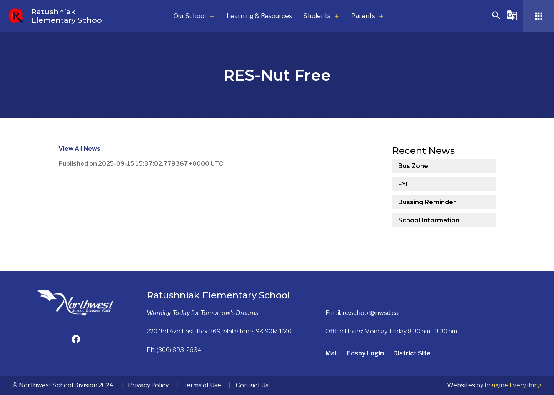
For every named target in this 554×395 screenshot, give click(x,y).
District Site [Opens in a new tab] (412, 353)
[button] (496, 18)
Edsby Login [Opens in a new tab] (365, 353)
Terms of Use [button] (202, 385)
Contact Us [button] (252, 385)
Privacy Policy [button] (148, 385)
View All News (79, 148)
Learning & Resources (259, 16)
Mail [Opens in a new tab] (331, 353)
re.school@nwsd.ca (370, 313)
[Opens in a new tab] (76, 340)
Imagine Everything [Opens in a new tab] (513, 385)
